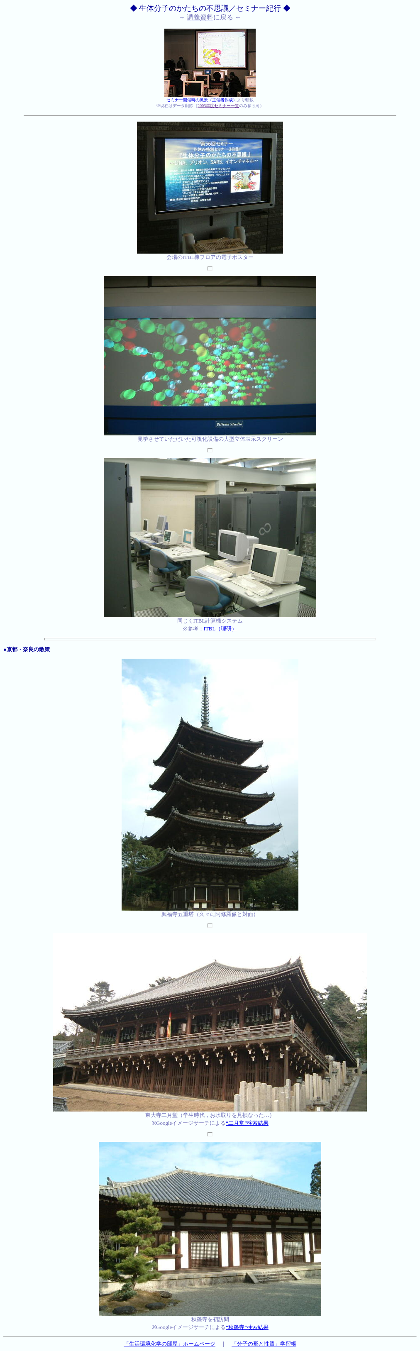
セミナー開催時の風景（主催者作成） (201, 100)
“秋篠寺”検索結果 (247, 1327)
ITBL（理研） (220, 628)
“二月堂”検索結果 (247, 1123)
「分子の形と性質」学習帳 (264, 1344)
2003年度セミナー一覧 (218, 105)
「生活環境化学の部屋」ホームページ (169, 1344)
